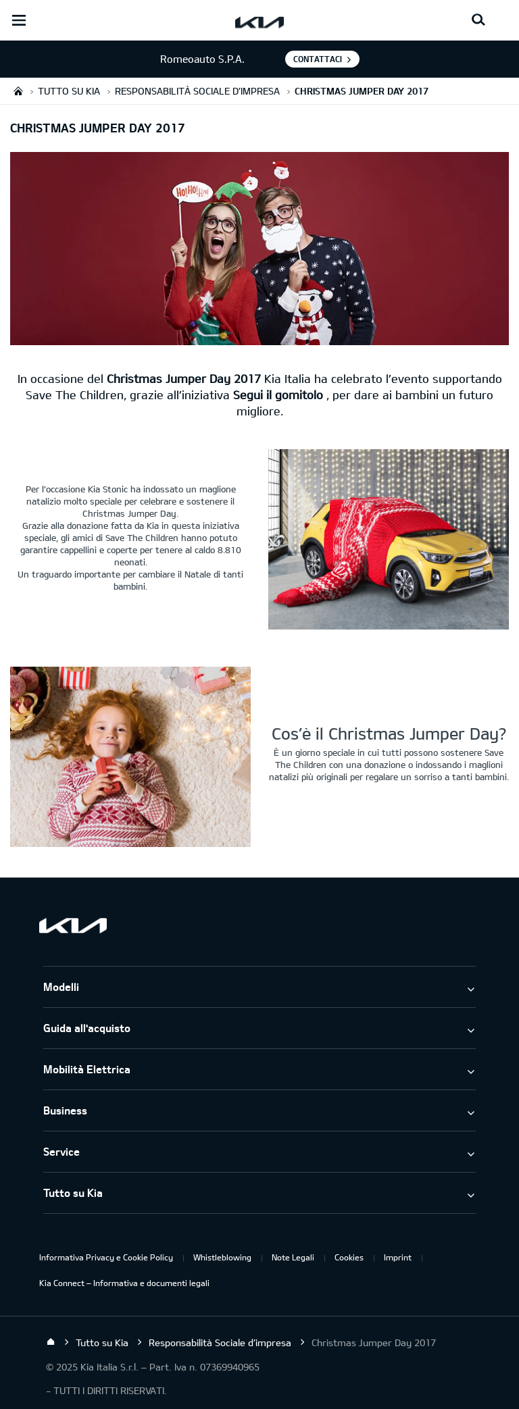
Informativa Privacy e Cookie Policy (106, 1257)
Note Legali (293, 1257)
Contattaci (317, 58)
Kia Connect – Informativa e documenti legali (124, 1282)
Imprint (398, 1257)
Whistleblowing (222, 1257)
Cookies (349, 1257)
